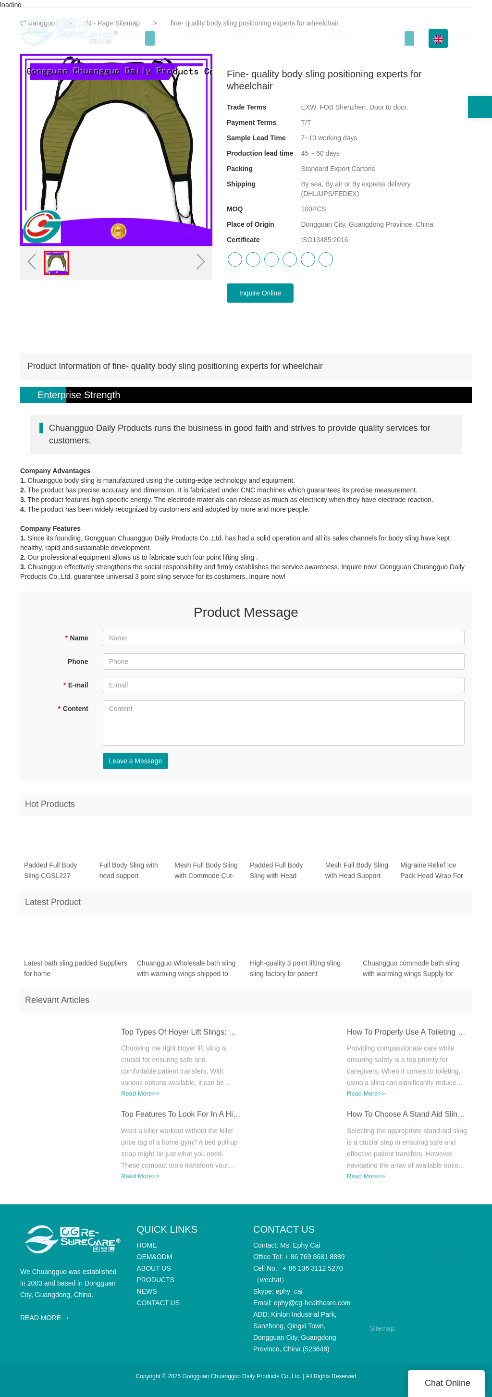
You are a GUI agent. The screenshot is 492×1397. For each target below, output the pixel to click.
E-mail (75, 685)
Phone (78, 661)
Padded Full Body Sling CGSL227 (50, 874)
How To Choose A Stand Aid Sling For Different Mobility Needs (407, 1118)
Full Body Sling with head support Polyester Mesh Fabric (132, 875)
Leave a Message (135, 761)
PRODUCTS (315, 38)
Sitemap (382, 1328)
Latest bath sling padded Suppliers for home (75, 972)
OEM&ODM (215, 38)
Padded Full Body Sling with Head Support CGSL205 (277, 875)
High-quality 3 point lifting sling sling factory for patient (295, 972)
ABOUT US (264, 38)
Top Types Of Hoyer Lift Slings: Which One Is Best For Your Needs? (181, 1035)
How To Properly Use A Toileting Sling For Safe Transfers (407, 1035)
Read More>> (140, 1097)
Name (76, 638)
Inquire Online (260, 293)
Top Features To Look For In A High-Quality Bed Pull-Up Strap (181, 1118)
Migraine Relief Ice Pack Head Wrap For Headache (431, 875)
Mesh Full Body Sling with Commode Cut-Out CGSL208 (206, 875)
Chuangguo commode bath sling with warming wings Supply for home (411, 973)
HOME (172, 38)
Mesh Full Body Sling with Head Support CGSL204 (357, 875)
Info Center (373, 38)
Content (73, 708)
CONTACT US (408, 1309)
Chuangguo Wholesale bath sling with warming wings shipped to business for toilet (186, 973)
